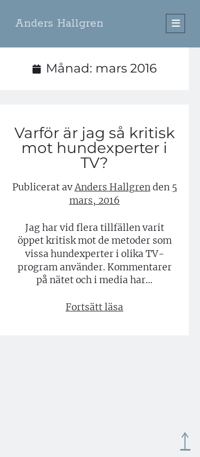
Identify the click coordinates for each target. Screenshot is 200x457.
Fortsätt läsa (94, 307)
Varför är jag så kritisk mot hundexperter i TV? (94, 148)
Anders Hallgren (59, 23)
